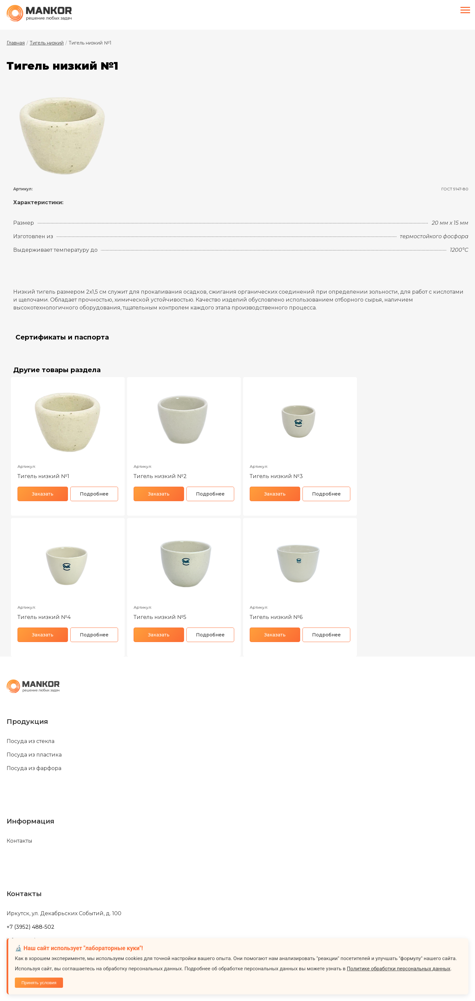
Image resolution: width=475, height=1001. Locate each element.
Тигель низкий (47, 43)
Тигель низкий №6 (276, 617)
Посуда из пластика (34, 755)
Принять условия (38, 982)
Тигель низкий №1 (43, 476)
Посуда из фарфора (34, 768)
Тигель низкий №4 (44, 617)
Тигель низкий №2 (160, 476)
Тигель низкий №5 (160, 617)
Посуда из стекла (30, 741)
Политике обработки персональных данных (399, 969)
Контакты (19, 841)
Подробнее (94, 494)
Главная (16, 43)
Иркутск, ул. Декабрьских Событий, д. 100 (64, 913)
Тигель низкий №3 (276, 476)
